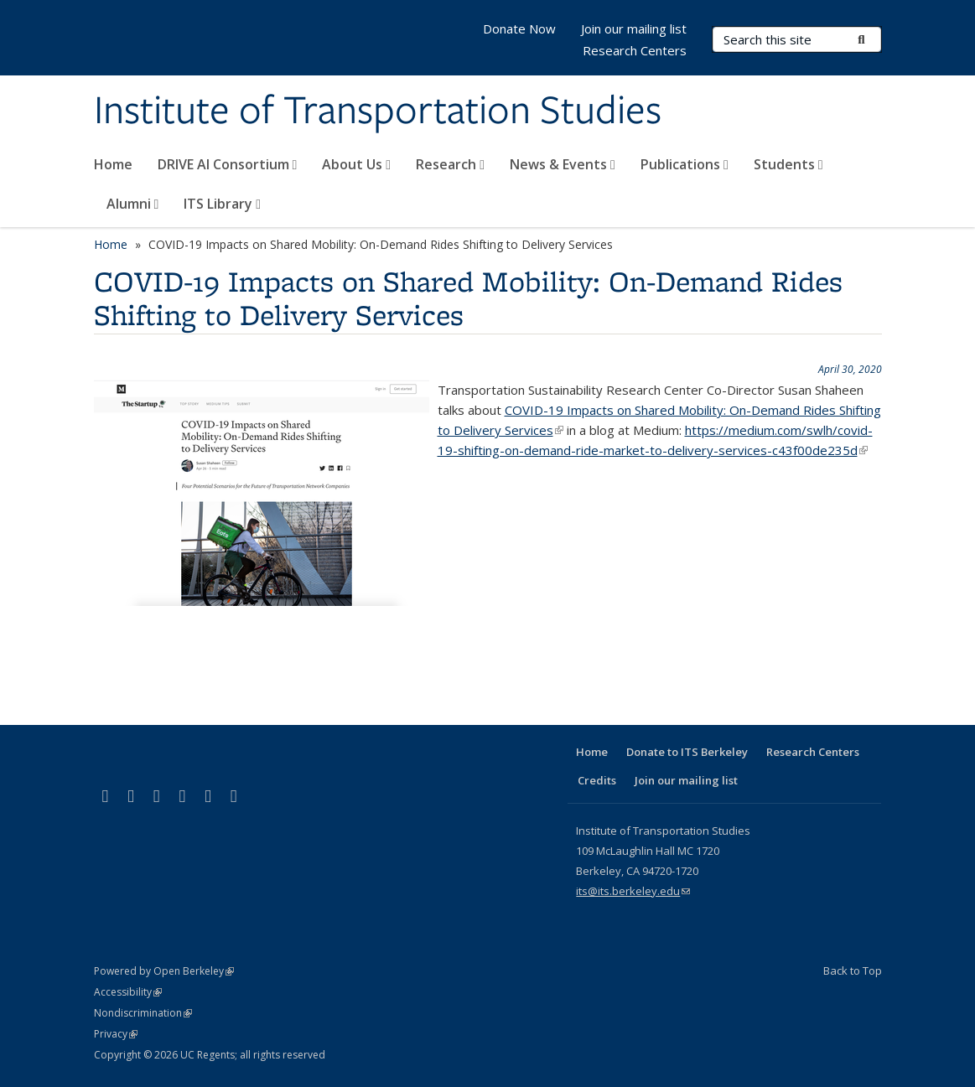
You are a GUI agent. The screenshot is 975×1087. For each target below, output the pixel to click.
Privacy (115, 1034)
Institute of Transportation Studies (377, 111)
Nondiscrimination (143, 1013)
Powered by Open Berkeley (164, 971)
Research (450, 164)
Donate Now (519, 28)
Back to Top (852, 970)
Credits (597, 780)
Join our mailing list (634, 28)
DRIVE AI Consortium (228, 164)
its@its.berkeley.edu (633, 890)
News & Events (562, 164)
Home (113, 164)
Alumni (132, 203)
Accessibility (128, 992)
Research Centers (635, 50)
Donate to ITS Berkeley (687, 751)
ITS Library (222, 203)
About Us (356, 164)
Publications (684, 164)
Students (788, 164)
